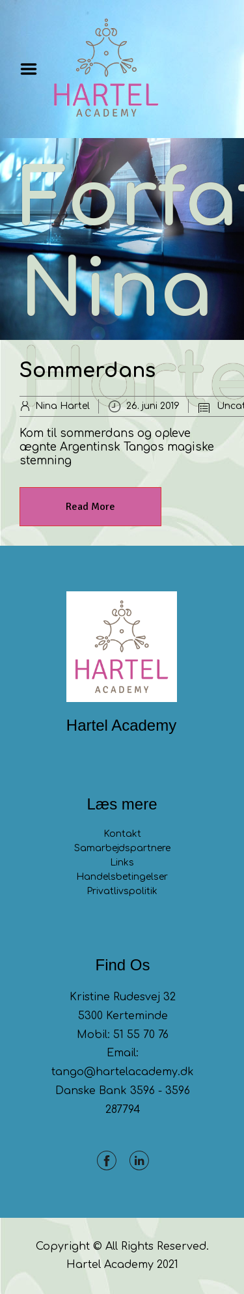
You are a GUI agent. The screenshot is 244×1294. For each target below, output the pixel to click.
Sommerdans (88, 371)
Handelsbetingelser (122, 877)
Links (122, 862)
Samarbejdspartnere (122, 848)
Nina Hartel (62, 406)
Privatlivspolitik (122, 891)
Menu (33, 69)
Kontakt (122, 834)
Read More (90, 506)
